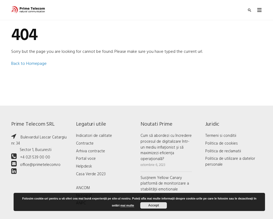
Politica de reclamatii (223, 151)
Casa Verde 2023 (91, 174)
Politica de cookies (221, 143)
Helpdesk (84, 166)
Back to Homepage (29, 63)
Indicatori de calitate (94, 136)
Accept (153, 205)
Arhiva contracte (90, 151)
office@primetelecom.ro (40, 165)
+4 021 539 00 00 (35, 157)
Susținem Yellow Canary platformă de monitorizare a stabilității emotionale (164, 184)
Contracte (85, 143)
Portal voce (86, 159)
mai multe (127, 205)
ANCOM (83, 188)
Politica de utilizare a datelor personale (230, 162)
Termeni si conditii (220, 136)
